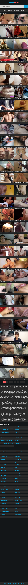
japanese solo (18, 434)
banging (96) (3, 516)
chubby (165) (18, 459)
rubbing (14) (17, 481)
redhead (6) (17, 478)
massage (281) (18, 514)
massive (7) (3, 503)
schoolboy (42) (18, 489)
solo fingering (18, 443)
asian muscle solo (18, 437)
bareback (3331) (18, 500)
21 (18, 381)
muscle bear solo (4, 429)
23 (23, 381)
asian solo (17, 429)
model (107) (3, 492)
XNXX (14, 2)
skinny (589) (3, 475)
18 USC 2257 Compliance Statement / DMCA (12, 583)
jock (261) (17, 467)
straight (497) (4, 500)
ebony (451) (17, 456)
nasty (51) (17, 511)
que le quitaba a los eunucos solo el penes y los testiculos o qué (7, 443)
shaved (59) (17, 497)
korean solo (3, 445)
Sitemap (22, 583)
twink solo (17, 432)
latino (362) (17, 492)
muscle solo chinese (5, 432)
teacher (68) (3, 464)
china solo (17, 426)
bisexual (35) (17, 453)
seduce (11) (3, 495)
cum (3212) (3, 470)
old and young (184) (5, 511)
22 (20, 381)
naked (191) (3, 462)
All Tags (22, 10)
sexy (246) (3, 459)
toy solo (2, 437)
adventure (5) (18, 475)
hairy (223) (3, 453)
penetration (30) (18, 451)
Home (4, 10)
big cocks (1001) (4, 489)
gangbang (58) (4, 456)
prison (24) (17, 503)
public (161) (3, 473)
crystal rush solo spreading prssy (7, 440)
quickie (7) (17, 464)
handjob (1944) (18, 516)
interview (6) (17, 486)
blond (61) (17, 508)
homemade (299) (4, 508)
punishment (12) (18, 495)
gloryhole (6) (17, 462)
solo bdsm (17, 440)
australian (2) (17, 473)
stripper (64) (17, 505)
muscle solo (3, 426)
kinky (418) (17, 484)
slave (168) (3, 467)
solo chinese (3, 434)
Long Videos (16, 10)
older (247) (3, 514)
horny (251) (3, 481)
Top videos (10, 10)
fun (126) (3, 497)
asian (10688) (4, 451)
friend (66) (3, 505)
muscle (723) (3, 486)
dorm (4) (2, 484)
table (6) (17, 470)
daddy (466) (3, 478)
